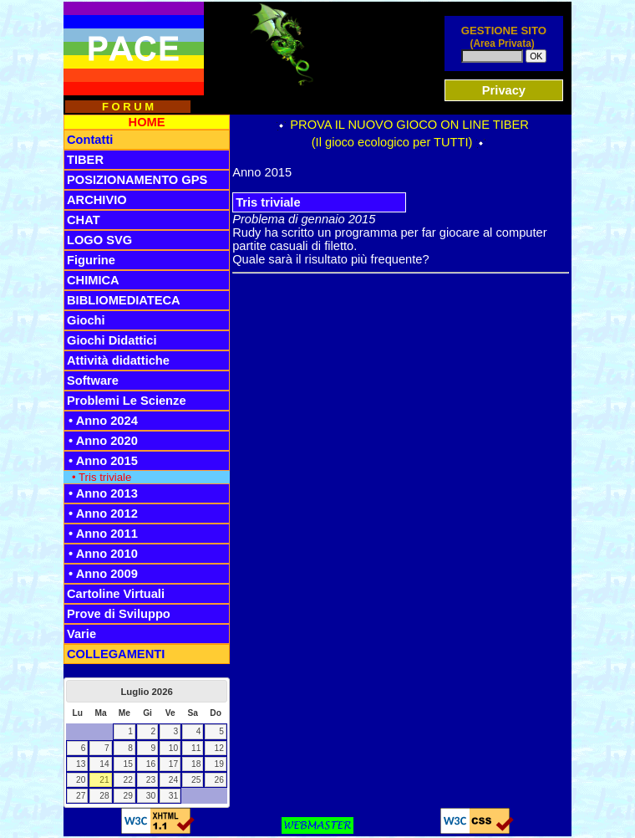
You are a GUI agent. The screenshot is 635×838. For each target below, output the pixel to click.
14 (104, 764)
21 (104, 779)
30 (150, 795)
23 (150, 779)
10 (173, 748)
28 (104, 795)
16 (150, 764)
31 (173, 795)
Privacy (504, 90)
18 (196, 764)
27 (80, 795)
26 (219, 779)
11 (196, 748)
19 (219, 764)
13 (80, 764)
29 (128, 795)
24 (173, 779)
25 (196, 779)
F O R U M (128, 106)
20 (80, 779)
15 (128, 764)
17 (173, 764)
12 (219, 748)
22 (128, 779)
